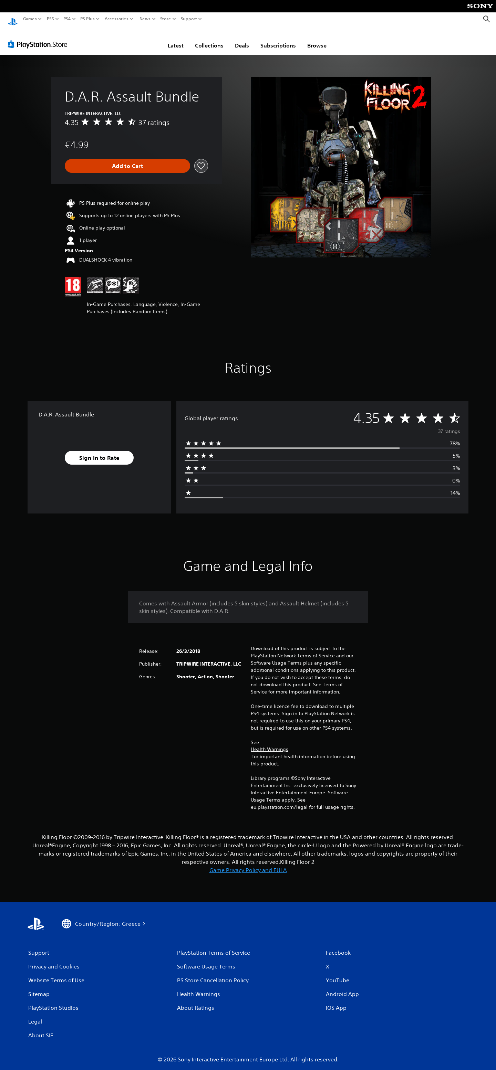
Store (165, 19)
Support (189, 19)
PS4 (67, 19)
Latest (176, 38)
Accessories (116, 19)
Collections (209, 38)
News (145, 19)
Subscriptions (278, 38)
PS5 (50, 19)
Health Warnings (269, 743)
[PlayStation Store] (39, 37)
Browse (317, 38)
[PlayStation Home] (13, 19)
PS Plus (87, 19)
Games (30, 19)
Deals (242, 38)
